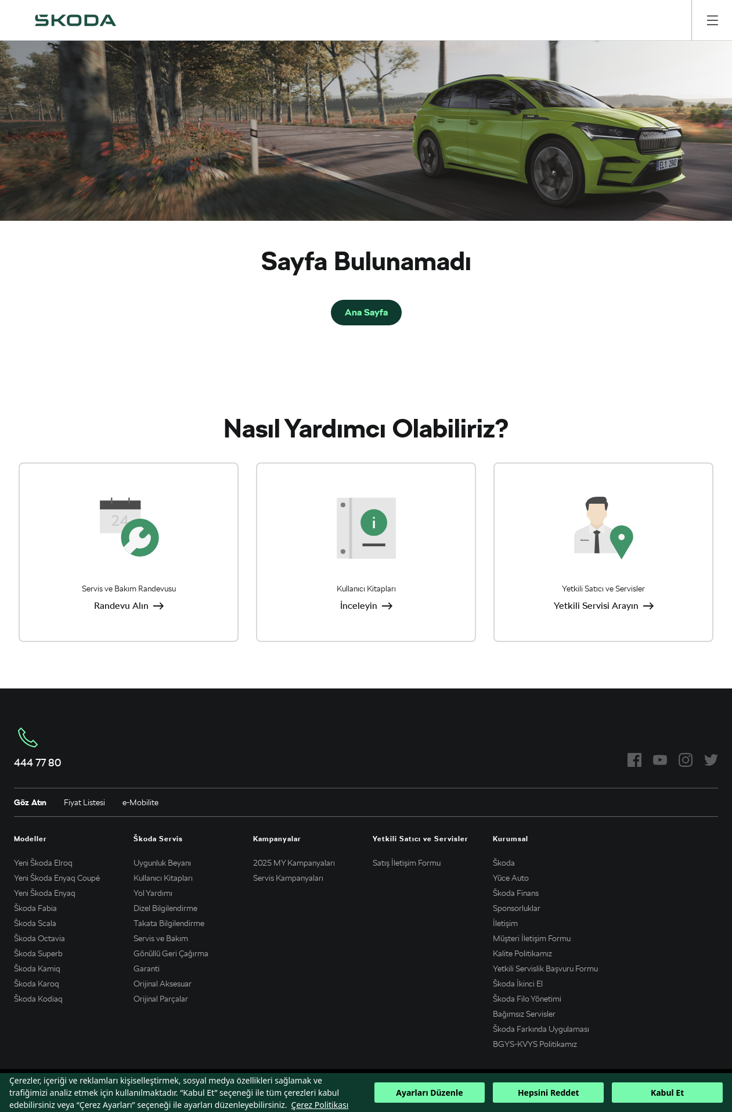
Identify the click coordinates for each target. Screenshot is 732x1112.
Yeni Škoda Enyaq (44, 893)
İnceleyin (358, 605)
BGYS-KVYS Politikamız (535, 1044)
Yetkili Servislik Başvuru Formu (545, 968)
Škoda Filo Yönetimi (527, 998)
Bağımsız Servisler (524, 1013)
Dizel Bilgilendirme (165, 908)
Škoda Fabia (35, 908)
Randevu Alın (121, 605)
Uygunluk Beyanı (162, 862)
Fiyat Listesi (84, 802)
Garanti (147, 968)
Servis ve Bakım (161, 938)
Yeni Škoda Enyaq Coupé (57, 878)
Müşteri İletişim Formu (532, 938)
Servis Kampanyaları (288, 878)
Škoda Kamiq (37, 968)
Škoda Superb (38, 953)
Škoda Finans (516, 893)
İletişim (505, 923)
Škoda (504, 862)
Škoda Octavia (39, 938)
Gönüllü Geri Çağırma (171, 953)
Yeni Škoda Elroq (43, 862)
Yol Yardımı (153, 893)
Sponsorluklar (516, 908)
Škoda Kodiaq (38, 998)
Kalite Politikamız (522, 953)
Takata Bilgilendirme (169, 923)
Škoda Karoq (36, 983)
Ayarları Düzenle (429, 1092)
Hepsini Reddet (548, 1092)
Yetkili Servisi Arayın (596, 605)
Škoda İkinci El (518, 983)
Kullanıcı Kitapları (163, 878)
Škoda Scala (35, 923)
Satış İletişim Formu (407, 862)
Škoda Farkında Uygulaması (541, 1029)
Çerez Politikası (320, 1104)
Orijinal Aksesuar (163, 983)
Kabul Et (667, 1092)
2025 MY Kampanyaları (294, 862)
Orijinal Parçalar (161, 998)
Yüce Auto (511, 878)
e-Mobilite (140, 802)
